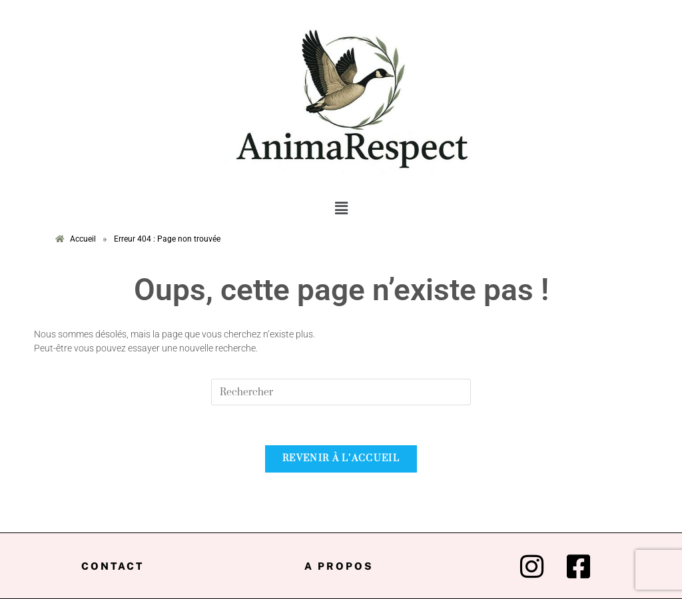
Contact (112, 566)
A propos (339, 566)
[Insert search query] (341, 392)
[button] (341, 209)
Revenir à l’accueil (341, 459)
